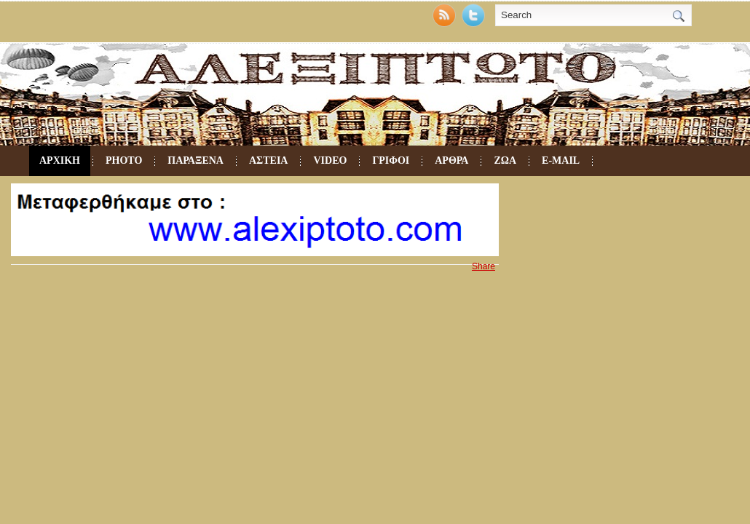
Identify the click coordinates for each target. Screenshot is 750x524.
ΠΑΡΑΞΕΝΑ (195, 160)
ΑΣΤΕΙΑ (268, 160)
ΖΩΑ (505, 160)
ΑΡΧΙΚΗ (59, 160)
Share (483, 266)
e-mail (561, 160)
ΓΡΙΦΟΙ (390, 160)
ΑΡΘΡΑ (451, 160)
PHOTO (124, 160)
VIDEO (330, 160)
